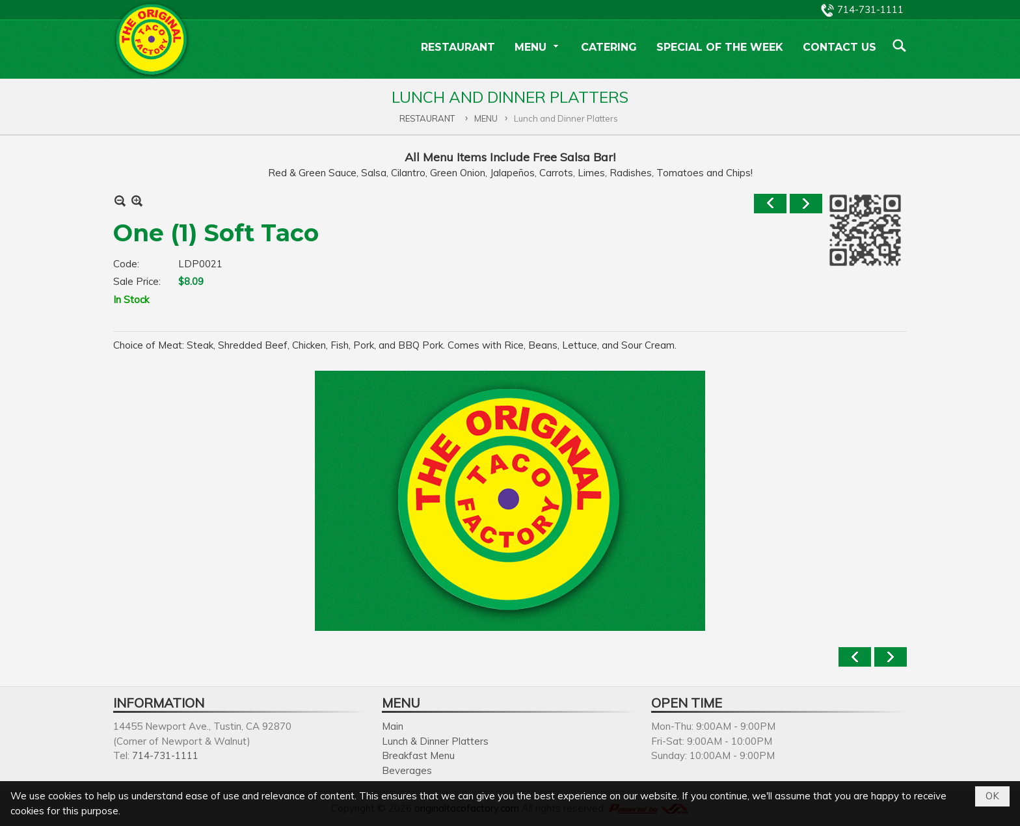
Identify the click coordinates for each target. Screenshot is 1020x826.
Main (392, 726)
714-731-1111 (870, 9)
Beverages (407, 770)
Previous (770, 203)
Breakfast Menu (418, 755)
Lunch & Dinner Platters (435, 741)
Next (806, 203)
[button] (538, 49)
